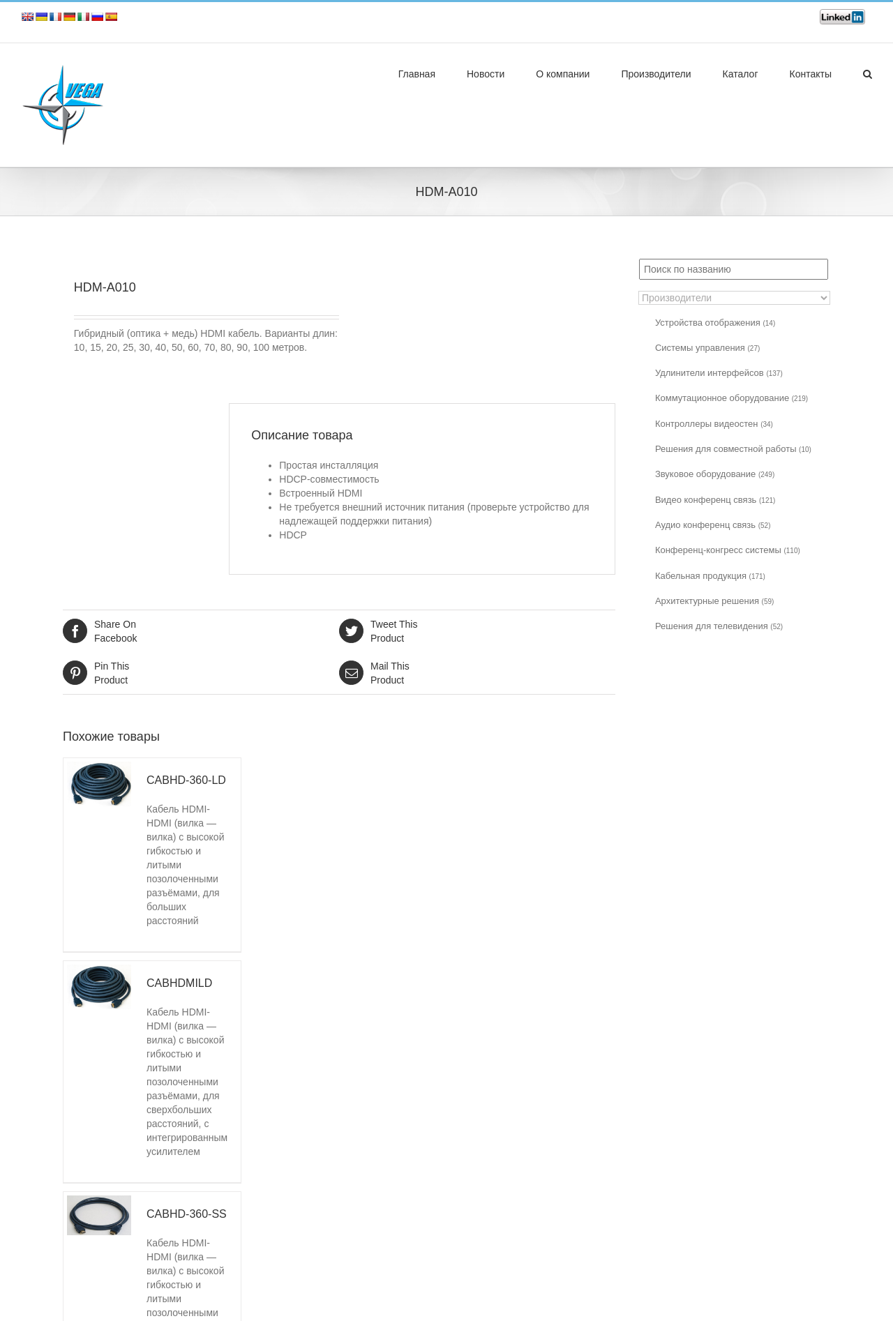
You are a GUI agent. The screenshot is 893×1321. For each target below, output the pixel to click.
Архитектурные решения (714, 601)
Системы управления (707, 347)
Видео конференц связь (715, 500)
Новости (485, 74)
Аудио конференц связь (713, 525)
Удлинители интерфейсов (719, 373)
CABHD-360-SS (187, 1214)
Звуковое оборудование (714, 474)
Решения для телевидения (719, 626)
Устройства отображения (715, 322)
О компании (563, 74)
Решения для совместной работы (733, 449)
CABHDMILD (179, 983)
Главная (416, 74)
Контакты (811, 74)
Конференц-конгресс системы (727, 550)
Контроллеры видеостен (714, 423)
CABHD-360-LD (186, 780)
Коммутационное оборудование (731, 398)
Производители (656, 74)
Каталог (740, 74)
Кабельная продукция (710, 576)
